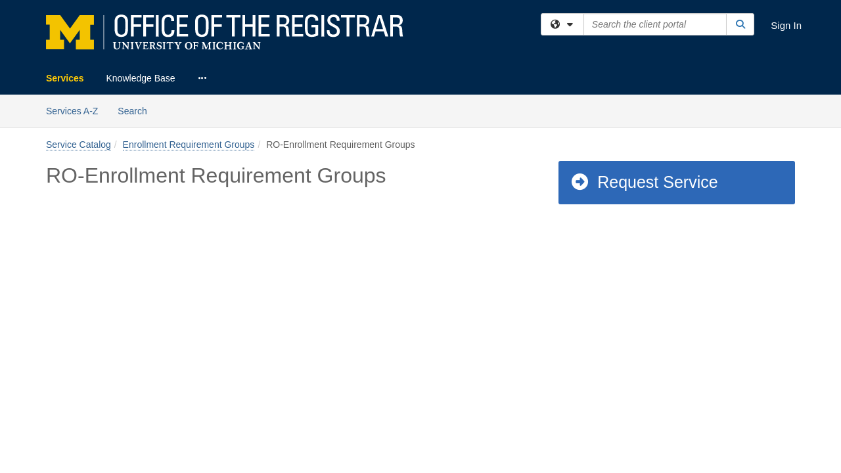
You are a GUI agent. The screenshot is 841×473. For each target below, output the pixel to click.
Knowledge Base (140, 78)
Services (65, 78)
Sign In (786, 25)
